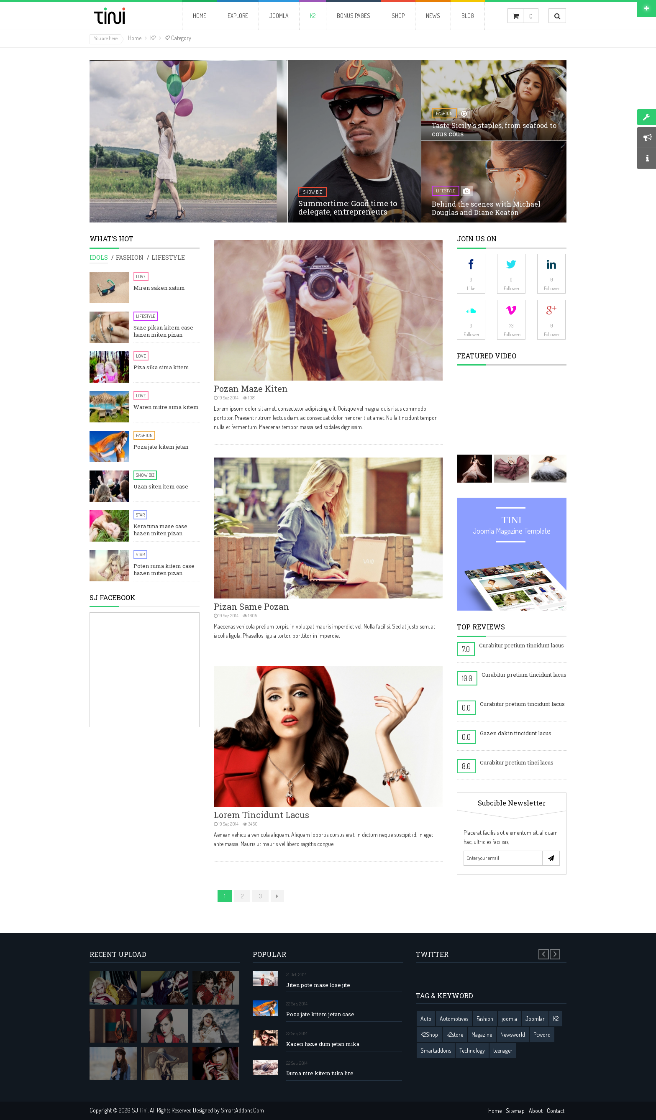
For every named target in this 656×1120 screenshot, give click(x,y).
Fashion (144, 435)
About (536, 1110)
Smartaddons (435, 1050)
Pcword (542, 1034)
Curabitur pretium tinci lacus (517, 762)
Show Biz (145, 475)
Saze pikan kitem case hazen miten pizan (163, 331)
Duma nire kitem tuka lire (320, 1073)
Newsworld (512, 1034)
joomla (509, 1018)
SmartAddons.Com (242, 1110)
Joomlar (535, 1018)
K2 (153, 37)
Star (140, 515)
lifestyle (445, 191)
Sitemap (515, 1110)
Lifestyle (145, 316)
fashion (444, 113)
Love (141, 276)
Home (134, 37)
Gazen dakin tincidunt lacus (515, 733)
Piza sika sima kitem (161, 367)
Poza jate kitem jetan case (320, 1014)
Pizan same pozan (251, 606)
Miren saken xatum (159, 288)
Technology (472, 1050)
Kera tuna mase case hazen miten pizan (160, 530)
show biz (312, 192)
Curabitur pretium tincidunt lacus (521, 645)
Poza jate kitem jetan (160, 446)
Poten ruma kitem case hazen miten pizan (164, 570)
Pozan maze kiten (251, 388)
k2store (454, 1034)
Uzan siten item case (160, 486)
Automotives (454, 1018)
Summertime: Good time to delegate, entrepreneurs (347, 207)
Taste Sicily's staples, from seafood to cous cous (494, 129)
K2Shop (429, 1034)
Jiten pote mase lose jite (318, 985)
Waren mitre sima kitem (166, 407)
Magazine (482, 1034)
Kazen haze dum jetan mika (322, 1044)
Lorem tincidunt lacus (261, 814)
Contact (555, 1110)
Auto (425, 1018)
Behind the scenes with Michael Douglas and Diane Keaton (486, 208)
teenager (502, 1050)
